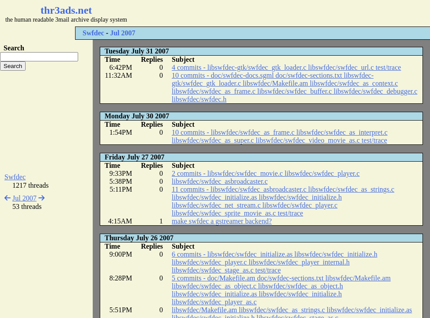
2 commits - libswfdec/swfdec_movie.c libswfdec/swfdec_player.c (266, 173)
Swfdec (93, 33)
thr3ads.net (66, 10)
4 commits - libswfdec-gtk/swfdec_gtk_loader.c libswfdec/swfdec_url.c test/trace (286, 67)
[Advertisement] (263, 13)
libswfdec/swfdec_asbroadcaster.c (220, 181)
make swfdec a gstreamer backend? (222, 221)
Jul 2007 (122, 33)
